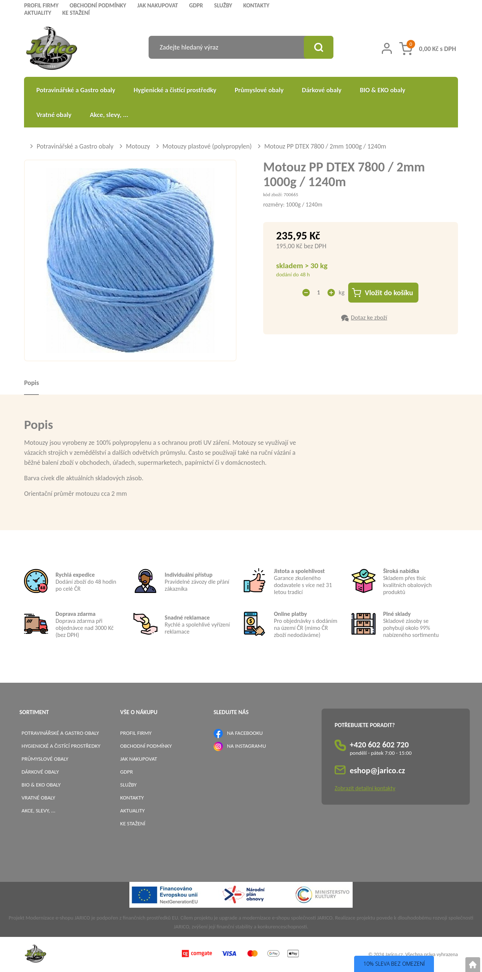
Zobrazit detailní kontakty (365, 788)
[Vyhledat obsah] (318, 47)
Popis (31, 383)
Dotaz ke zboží (369, 317)
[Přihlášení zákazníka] (387, 48)
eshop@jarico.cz (377, 770)
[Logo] (51, 49)
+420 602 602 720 (379, 745)
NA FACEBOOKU (245, 733)
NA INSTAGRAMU (246, 746)
